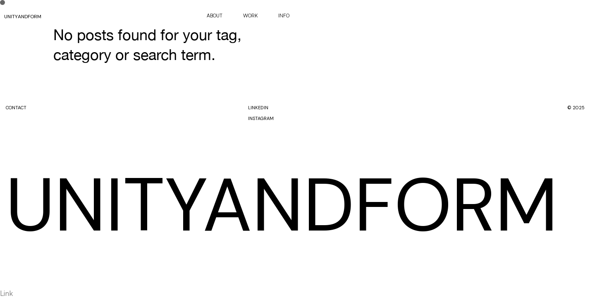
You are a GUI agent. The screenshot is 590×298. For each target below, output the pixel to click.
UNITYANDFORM (22, 16)
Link (6, 293)
